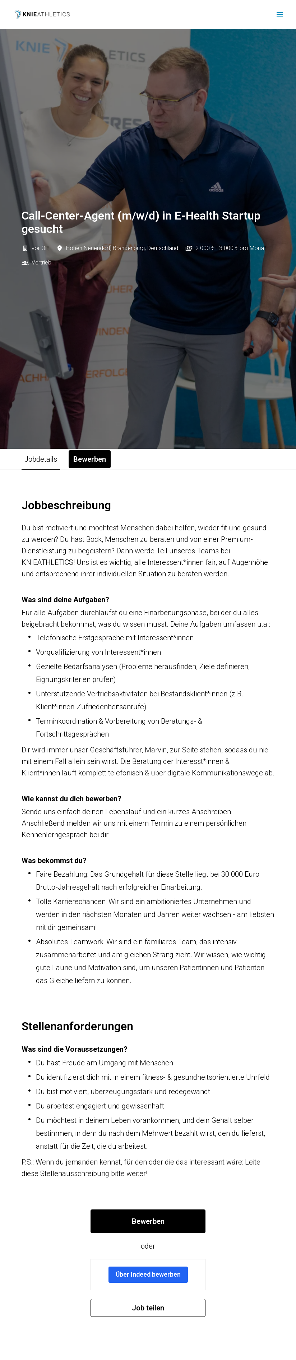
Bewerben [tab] (89, 459)
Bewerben (148, 1221)
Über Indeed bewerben (148, 1274)
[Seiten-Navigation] (279, 14)
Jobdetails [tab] (40, 459)
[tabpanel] (148, 907)
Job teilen (148, 1308)
